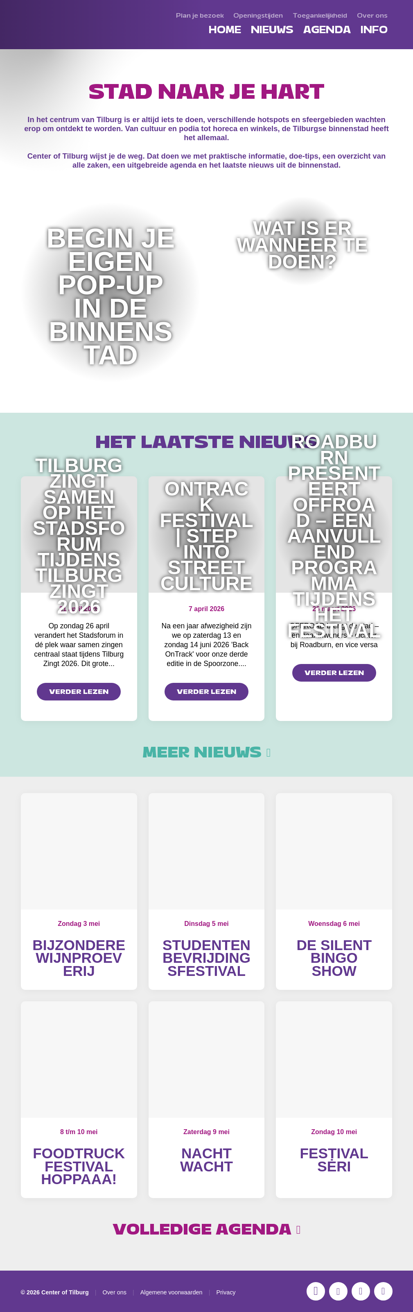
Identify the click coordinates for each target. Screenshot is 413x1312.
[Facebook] (338, 1291)
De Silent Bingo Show (334, 958)
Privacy (225, 1292)
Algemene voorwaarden (171, 1292)
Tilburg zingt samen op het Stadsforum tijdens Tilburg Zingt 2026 (79, 536)
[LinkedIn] (383, 1291)
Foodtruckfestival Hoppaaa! (79, 1166)
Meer (206, 752)
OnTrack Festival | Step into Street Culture (206, 536)
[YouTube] (361, 1291)
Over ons (114, 1292)
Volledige (207, 1229)
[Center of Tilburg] (55, 49)
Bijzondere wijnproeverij (78, 958)
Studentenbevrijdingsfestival (206, 958)
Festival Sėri (334, 1159)
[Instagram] (316, 1291)
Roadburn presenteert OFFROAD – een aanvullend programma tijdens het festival (334, 536)
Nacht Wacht (206, 1159)
